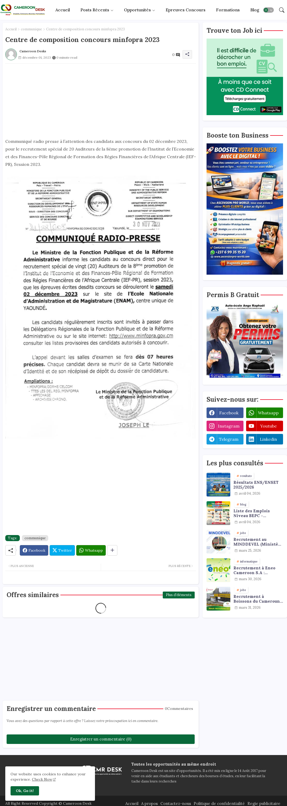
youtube (268, 426)
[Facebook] (34, 550)
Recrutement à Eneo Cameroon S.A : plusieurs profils (254, 570)
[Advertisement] (100, 101)
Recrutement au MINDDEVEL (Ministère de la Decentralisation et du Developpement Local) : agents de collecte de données (258, 542)
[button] (268, 10)
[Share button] (112, 550)
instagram (229, 426)
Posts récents (94, 9)
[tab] (62, 10)
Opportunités (137, 9)
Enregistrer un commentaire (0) (100, 739)
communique (31, 29)
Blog (254, 9)
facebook (228, 412)
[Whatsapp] (91, 550)
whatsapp (268, 412)
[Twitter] (62, 550)
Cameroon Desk (77, 803)
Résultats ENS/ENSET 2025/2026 (256, 485)
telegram (228, 439)
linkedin (268, 439)
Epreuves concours (185, 9)
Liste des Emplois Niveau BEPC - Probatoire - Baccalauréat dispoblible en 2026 (253, 513)
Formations (228, 9)
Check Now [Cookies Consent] (42, 779)
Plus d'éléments (179, 595)
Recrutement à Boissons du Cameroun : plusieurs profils (257, 599)
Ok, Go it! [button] (25, 790)
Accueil (62, 9)
